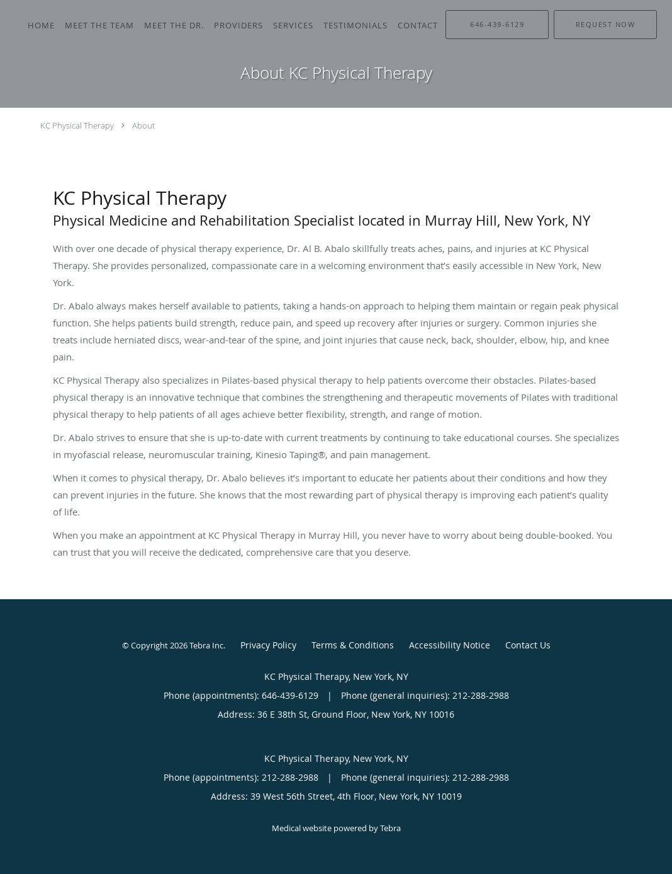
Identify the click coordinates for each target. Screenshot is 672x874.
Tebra (390, 828)
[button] (605, 24)
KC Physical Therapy (77, 125)
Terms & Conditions (352, 645)
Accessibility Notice (449, 645)
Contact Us (528, 645)
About (143, 125)
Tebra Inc (206, 645)
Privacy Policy (268, 645)
